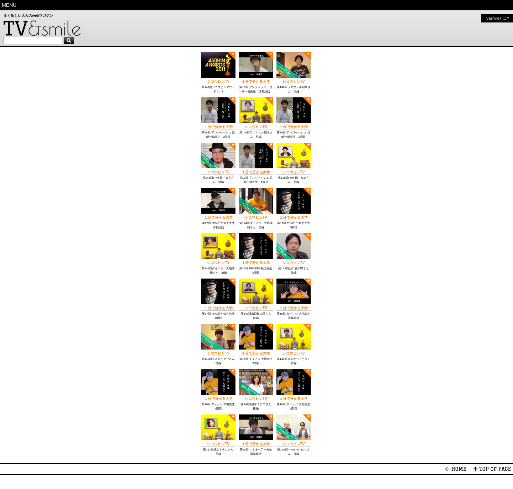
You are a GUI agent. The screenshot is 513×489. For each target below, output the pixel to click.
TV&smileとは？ (497, 18)
